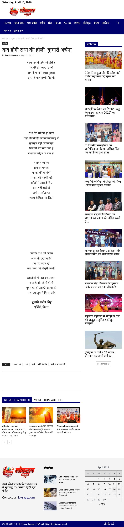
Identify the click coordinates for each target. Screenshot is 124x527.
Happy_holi (16, 364)
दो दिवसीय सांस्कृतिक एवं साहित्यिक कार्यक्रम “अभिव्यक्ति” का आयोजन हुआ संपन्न (102, 149)
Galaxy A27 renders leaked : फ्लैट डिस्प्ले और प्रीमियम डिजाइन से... (68, 506)
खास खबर (19, 23)
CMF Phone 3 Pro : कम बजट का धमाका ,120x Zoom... (68, 480)
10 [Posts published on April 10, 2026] (109, 484)
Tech (58, 23)
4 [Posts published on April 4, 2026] (114, 479)
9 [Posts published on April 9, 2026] (104, 484)
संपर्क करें (109, 523)
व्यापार (77, 23)
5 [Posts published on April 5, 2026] (119, 479)
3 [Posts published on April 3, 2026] (109, 479)
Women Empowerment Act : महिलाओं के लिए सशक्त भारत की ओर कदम (68, 429)
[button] (118, 22)
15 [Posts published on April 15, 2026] (99, 489)
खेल (50, 23)
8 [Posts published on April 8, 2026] (99, 484)
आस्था (96, 23)
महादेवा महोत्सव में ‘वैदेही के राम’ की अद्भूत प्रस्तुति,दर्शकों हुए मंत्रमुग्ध (102, 319)
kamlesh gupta (11, 55)
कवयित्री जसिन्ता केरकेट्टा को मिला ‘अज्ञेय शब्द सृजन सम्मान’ (103, 183)
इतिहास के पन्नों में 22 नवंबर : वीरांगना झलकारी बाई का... (100, 354)
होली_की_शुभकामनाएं (58, 364)
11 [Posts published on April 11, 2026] (114, 484)
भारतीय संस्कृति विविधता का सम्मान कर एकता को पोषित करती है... (102, 218)
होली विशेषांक (42, 364)
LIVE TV (18, 30)
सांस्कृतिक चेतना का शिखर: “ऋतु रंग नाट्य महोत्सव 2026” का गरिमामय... (102, 112)
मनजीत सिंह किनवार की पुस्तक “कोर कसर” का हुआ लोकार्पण (101, 285)
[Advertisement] (41, 106)
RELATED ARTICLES (17, 400)
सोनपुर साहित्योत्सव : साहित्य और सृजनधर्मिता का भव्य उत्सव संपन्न (102, 252)
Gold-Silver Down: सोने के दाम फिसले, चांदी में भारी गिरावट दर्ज (69, 493)
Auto (67, 23)
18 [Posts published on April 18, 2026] (114, 489)
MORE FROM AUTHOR (48, 400)
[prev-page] (4, 442)
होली (33, 364)
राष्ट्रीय (42, 23)
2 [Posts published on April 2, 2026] (104, 479)
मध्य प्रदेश (31, 23)
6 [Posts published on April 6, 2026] (88, 484)
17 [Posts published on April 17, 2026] (109, 489)
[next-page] (9, 442)
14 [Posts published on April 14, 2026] (93, 489)
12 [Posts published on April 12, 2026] (119, 484)
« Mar (102, 503)
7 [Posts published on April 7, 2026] (93, 484)
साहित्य (105, 23)
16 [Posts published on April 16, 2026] (104, 489)
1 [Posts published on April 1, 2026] (99, 479)
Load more (103, 363)
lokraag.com (26, 497)
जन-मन (7, 30)
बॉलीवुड (87, 23)
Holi (26, 364)
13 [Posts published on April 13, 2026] (88, 489)
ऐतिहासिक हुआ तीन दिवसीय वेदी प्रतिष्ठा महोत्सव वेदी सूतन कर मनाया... (102, 76)
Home (7, 23)
